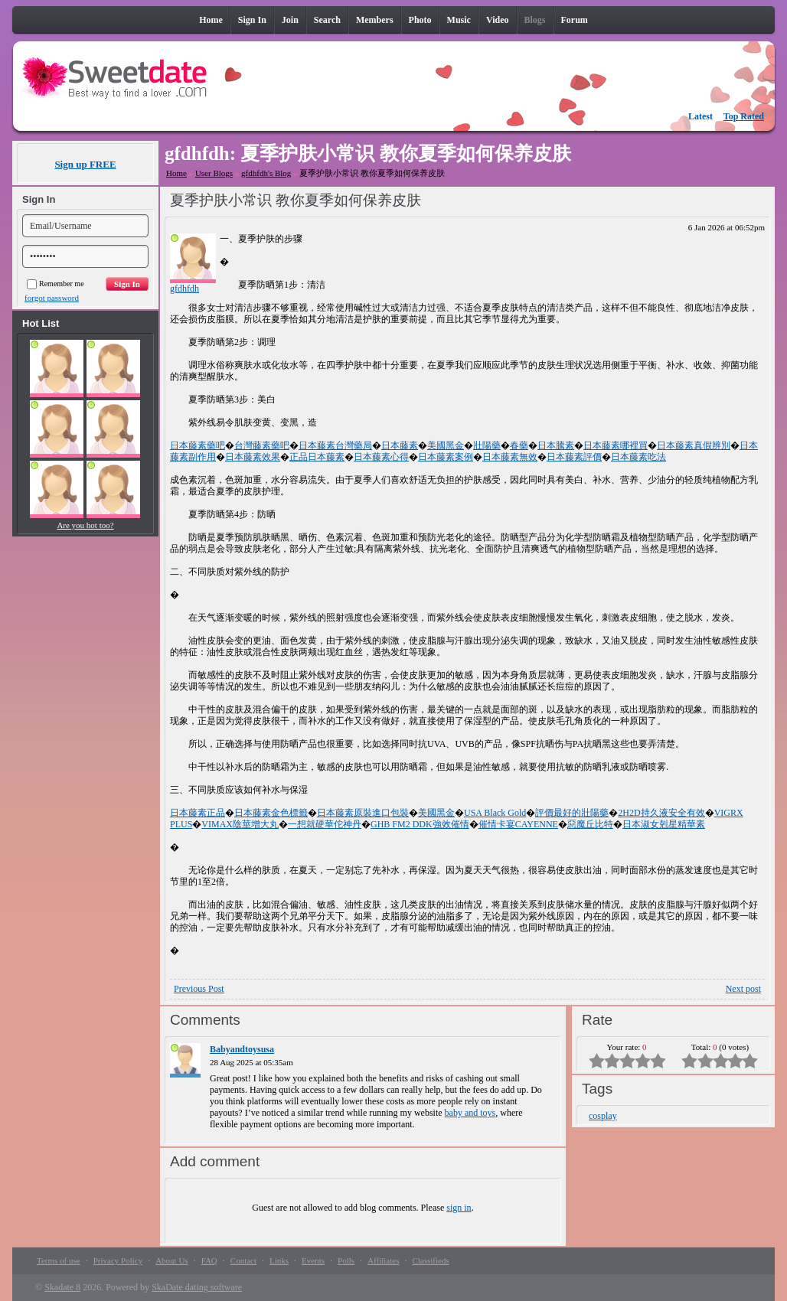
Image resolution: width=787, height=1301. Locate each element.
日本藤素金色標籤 (271, 812)
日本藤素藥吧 (197, 445)
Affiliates (383, 1260)
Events (313, 1260)
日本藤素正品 (197, 812)
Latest (700, 116)
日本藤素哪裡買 (615, 445)
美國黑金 (445, 445)
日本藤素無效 (509, 457)
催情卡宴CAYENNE (518, 824)
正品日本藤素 (317, 457)
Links (279, 1260)
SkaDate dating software (197, 1287)
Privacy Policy (117, 1260)
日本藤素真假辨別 (693, 445)
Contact (243, 1260)
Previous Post (199, 988)
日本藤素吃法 (638, 457)
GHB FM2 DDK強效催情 (420, 824)
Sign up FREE (85, 164)
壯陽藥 (487, 445)
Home (176, 173)
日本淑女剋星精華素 (663, 824)
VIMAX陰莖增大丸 (240, 824)
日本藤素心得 (381, 457)
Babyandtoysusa (242, 1049)
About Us (171, 1260)
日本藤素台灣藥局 (335, 445)
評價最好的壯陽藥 (572, 812)
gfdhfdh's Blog (266, 173)
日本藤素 (399, 445)
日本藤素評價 (574, 457)
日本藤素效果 (252, 457)
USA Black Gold (495, 812)
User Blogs (214, 173)
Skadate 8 (62, 1287)
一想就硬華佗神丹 (324, 824)
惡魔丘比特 (590, 824)
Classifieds (430, 1260)
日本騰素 (555, 445)
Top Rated (743, 116)
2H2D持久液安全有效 (661, 812)
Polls (346, 1260)
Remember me (55, 283)
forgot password (51, 297)
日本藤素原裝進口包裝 (363, 812)
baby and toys (470, 1112)
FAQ (209, 1260)
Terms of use (58, 1260)
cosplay (603, 1115)
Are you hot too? (85, 525)
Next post (743, 988)
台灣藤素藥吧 (261, 445)
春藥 (519, 445)
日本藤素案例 (445, 457)
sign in (458, 1207)
